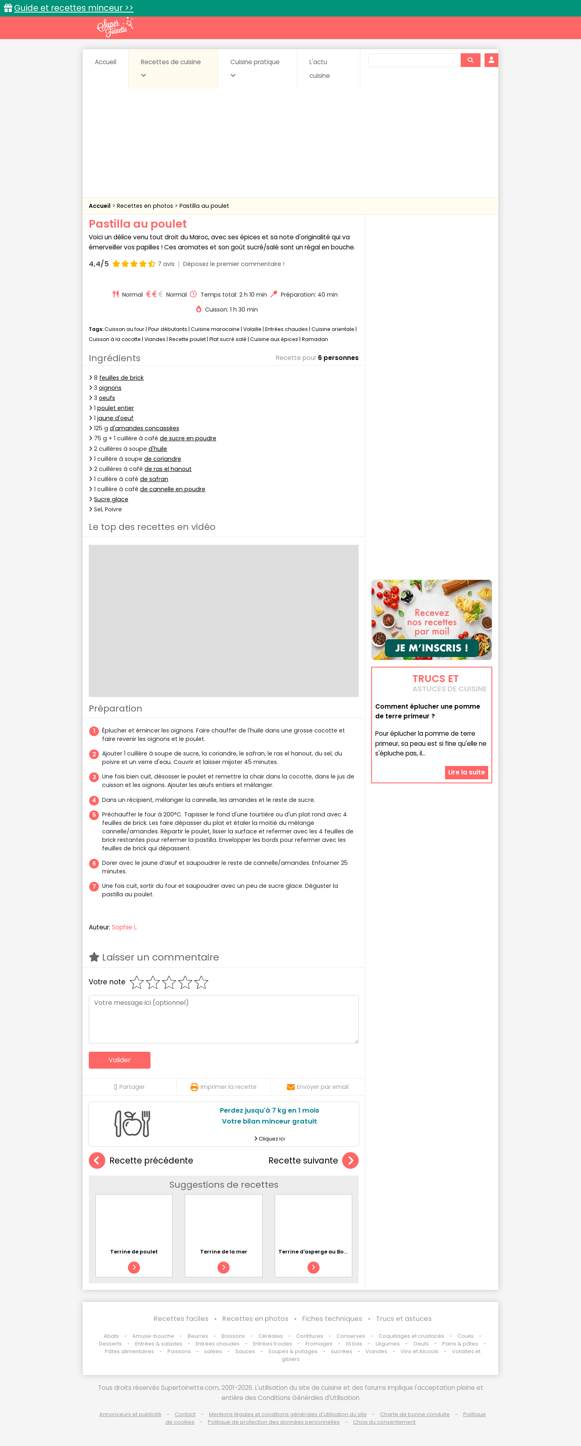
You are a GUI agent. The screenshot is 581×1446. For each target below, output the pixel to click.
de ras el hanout (168, 469)
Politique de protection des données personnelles (274, 1422)
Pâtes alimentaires (129, 1351)
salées (213, 1351)
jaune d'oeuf (115, 418)
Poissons (179, 1351)
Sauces (245, 1351)
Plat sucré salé (228, 339)
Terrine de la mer (223, 1251)
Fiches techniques (332, 1318)
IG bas (354, 1343)
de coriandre (162, 459)
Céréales (270, 1336)
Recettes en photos (146, 206)
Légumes (388, 1343)
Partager (129, 1087)
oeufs (107, 398)
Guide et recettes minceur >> (74, 8)
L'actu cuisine (319, 69)
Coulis (466, 1336)
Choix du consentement (384, 1422)
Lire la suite (466, 772)
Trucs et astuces (404, 1318)
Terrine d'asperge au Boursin (318, 1251)
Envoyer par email (318, 1087)
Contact (185, 1414)
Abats (111, 1336)
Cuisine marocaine (215, 329)
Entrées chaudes (286, 329)
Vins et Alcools (420, 1351)
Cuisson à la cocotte (115, 339)
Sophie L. (125, 927)
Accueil (105, 62)
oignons (110, 388)
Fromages (318, 1343)
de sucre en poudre (188, 438)
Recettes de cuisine (171, 68)
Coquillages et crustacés (411, 1336)
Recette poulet (187, 339)
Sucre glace (111, 499)
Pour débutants (167, 329)
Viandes (154, 339)
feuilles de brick (121, 378)
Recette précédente (141, 1161)
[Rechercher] (470, 60)
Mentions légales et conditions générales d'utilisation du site (288, 1414)
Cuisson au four (124, 329)
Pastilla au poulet (204, 206)
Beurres (198, 1336)
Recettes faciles (181, 1318)
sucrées (341, 1351)
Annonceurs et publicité (130, 1414)
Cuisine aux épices (274, 339)
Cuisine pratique (255, 68)
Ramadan (315, 339)
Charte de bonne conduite (415, 1414)
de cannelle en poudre (172, 489)
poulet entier (115, 408)
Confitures (309, 1336)
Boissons (233, 1336)
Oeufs (421, 1343)
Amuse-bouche (153, 1336)
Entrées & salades (158, 1343)
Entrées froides (272, 1343)
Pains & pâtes (460, 1343)
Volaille (252, 329)
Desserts (110, 1343)
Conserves (350, 1336)
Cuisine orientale (332, 329)
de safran (154, 479)
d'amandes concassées (144, 428)
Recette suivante (313, 1161)
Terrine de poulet (134, 1251)
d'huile (157, 449)
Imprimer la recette (223, 1087)
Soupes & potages (293, 1351)
